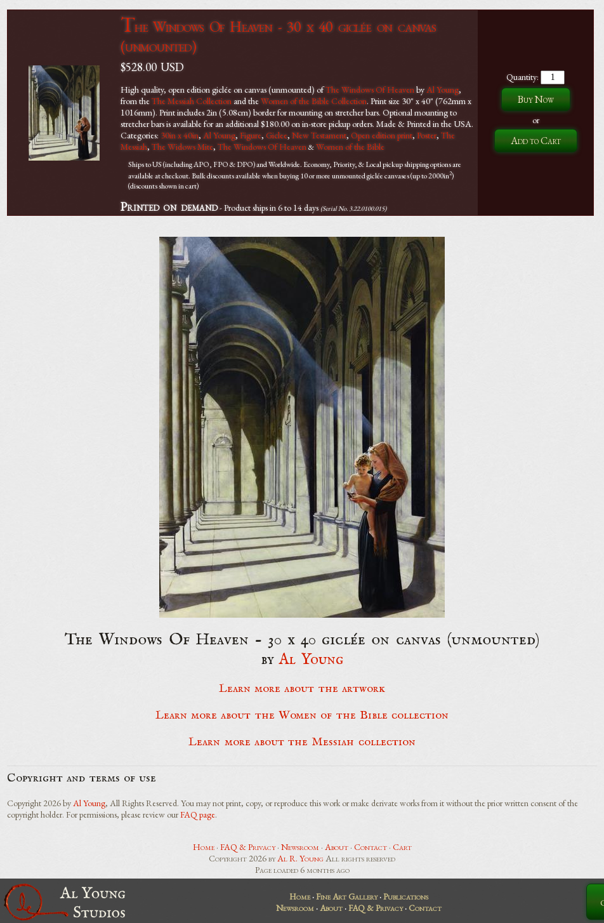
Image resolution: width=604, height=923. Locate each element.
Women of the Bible (350, 146)
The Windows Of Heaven (369, 89)
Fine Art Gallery (347, 896)
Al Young (442, 89)
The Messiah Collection (192, 101)
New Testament (319, 135)
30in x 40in (180, 135)
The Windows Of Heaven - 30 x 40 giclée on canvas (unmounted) (278, 36)
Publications (405, 896)
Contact (370, 847)
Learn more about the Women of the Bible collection (302, 715)
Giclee (276, 135)
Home (203, 847)
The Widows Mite (182, 146)
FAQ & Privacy (247, 847)
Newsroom (300, 847)
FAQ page (197, 814)
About (336, 847)
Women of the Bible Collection (314, 101)
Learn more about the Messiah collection (301, 742)
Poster (427, 135)
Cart (402, 847)
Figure (250, 135)
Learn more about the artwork (302, 688)
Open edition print (381, 135)
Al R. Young (300, 858)
